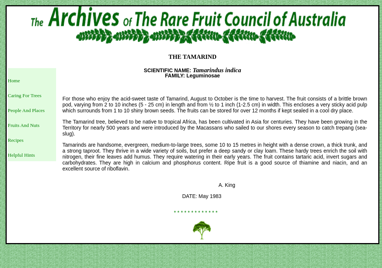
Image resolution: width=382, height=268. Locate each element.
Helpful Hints (21, 155)
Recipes (15, 140)
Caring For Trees (24, 95)
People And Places (26, 110)
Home (14, 80)
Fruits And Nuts (23, 125)
